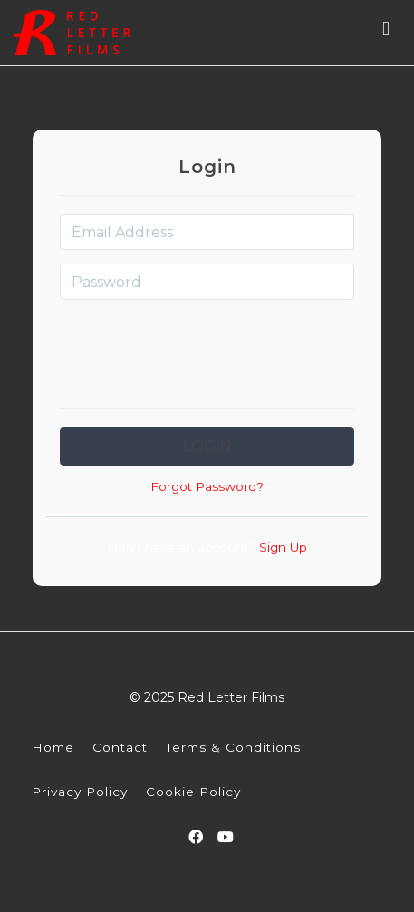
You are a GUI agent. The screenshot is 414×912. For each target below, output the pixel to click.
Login (207, 446)
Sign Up (281, 547)
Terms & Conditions (233, 747)
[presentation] (207, 348)
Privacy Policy (80, 791)
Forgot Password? (207, 486)
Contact (120, 747)
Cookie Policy (193, 791)
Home (53, 747)
